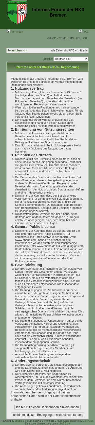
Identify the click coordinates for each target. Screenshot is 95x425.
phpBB (19, 420)
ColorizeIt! (88, 420)
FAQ (83, 31)
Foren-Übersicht (17, 50)
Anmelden (15, 31)
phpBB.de (64, 423)
